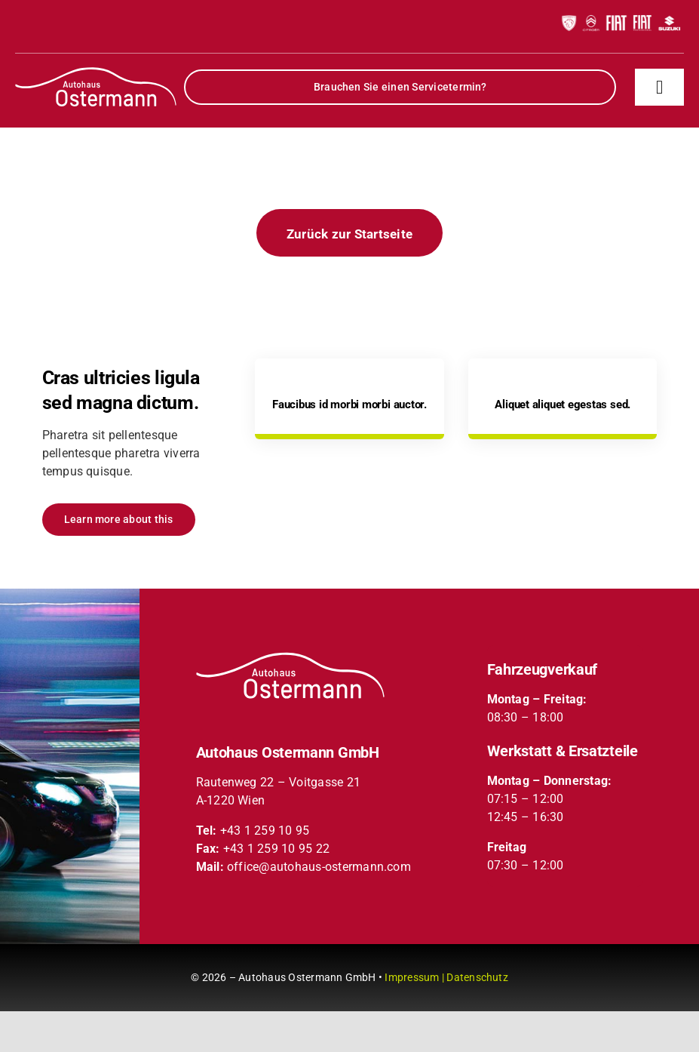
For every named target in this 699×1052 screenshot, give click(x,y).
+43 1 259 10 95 (265, 830)
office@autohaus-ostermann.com (319, 867)
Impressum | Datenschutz (446, 977)
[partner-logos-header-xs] (620, 13)
